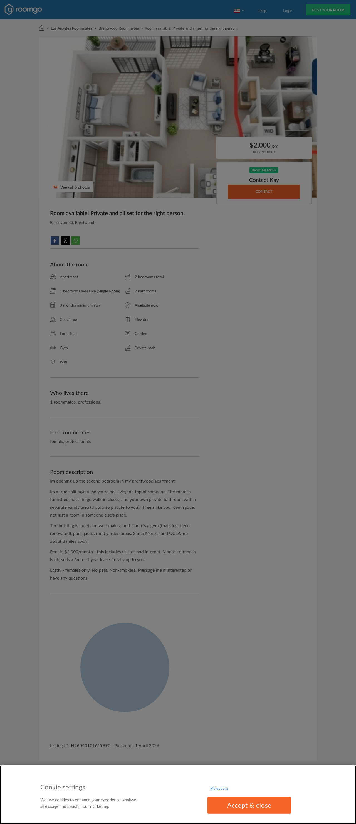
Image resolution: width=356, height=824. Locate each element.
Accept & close (249, 805)
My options (219, 788)
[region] (178, 794)
